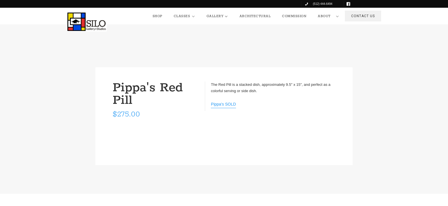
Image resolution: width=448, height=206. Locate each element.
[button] (184, 16)
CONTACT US (363, 16)
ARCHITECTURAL (255, 16)
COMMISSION (294, 16)
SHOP (157, 16)
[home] (87, 21)
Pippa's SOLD (223, 104)
